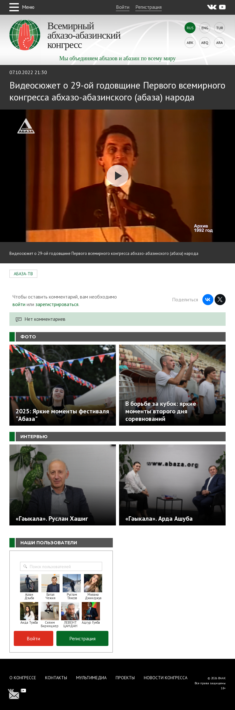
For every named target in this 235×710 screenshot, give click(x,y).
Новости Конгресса (165, 677)
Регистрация (148, 7)
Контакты (56, 677)
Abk (190, 42)
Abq (204, 42)
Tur (219, 27)
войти (19, 304)
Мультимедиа (91, 677)
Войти (122, 7)
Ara (219, 42)
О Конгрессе (22, 677)
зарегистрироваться (56, 304)
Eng (204, 27)
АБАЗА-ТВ (23, 274)
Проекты (125, 677)
